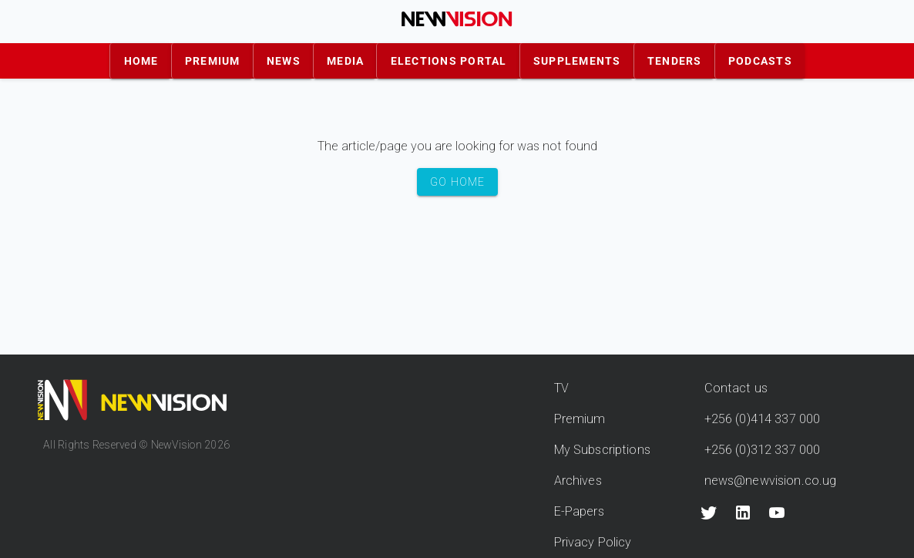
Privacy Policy (593, 542)
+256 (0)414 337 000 (762, 419)
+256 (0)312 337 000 (762, 449)
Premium (580, 419)
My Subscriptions (602, 449)
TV (561, 388)
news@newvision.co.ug (770, 480)
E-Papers (579, 511)
